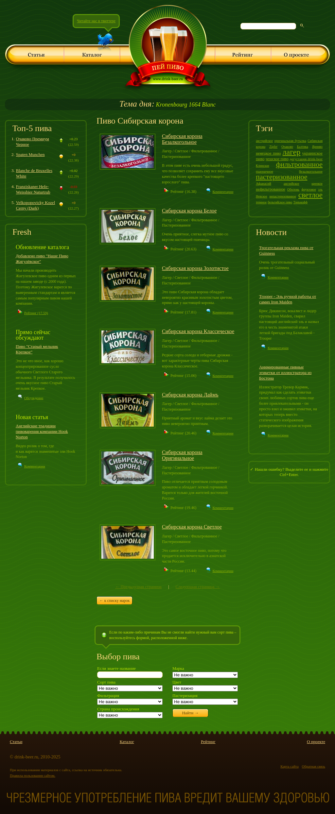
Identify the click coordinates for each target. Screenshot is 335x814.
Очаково (287, 146)
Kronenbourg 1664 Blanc (167, 104)
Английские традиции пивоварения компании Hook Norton (42, 431)
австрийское (264, 141)
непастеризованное (283, 196)
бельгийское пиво (280, 202)
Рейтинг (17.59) (36, 313)
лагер (292, 152)
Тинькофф (300, 202)
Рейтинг (208, 741)
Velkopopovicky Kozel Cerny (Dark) (35, 205)
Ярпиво (317, 146)
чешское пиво (277, 159)
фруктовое (308, 189)
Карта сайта (289, 766)
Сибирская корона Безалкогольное (182, 139)
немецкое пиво (268, 153)
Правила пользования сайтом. (32, 775)
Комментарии (34, 466)
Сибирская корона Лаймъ (190, 395)
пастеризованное (281, 177)
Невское (261, 196)
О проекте (316, 741)
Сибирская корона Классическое (198, 331)
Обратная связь (313, 766)
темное (261, 202)
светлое (310, 195)
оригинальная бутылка (290, 141)
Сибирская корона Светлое (192, 527)
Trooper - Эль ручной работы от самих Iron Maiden (287, 299)
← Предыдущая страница (138, 586)
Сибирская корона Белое (189, 210)
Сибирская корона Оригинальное (182, 455)
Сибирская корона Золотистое (195, 268)
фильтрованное (299, 164)
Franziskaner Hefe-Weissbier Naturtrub (33, 189)
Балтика (302, 146)
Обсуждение (33, 398)
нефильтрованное (270, 189)
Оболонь (293, 189)
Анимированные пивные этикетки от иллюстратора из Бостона (285, 373)
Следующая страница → (197, 586)
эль (320, 189)
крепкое (317, 183)
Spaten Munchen (30, 154)
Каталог (127, 741)
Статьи (16, 741)
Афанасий (263, 183)
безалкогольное (311, 171)
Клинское (262, 165)
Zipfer (273, 146)
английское (291, 183)
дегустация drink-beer (306, 159)
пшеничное (264, 171)
